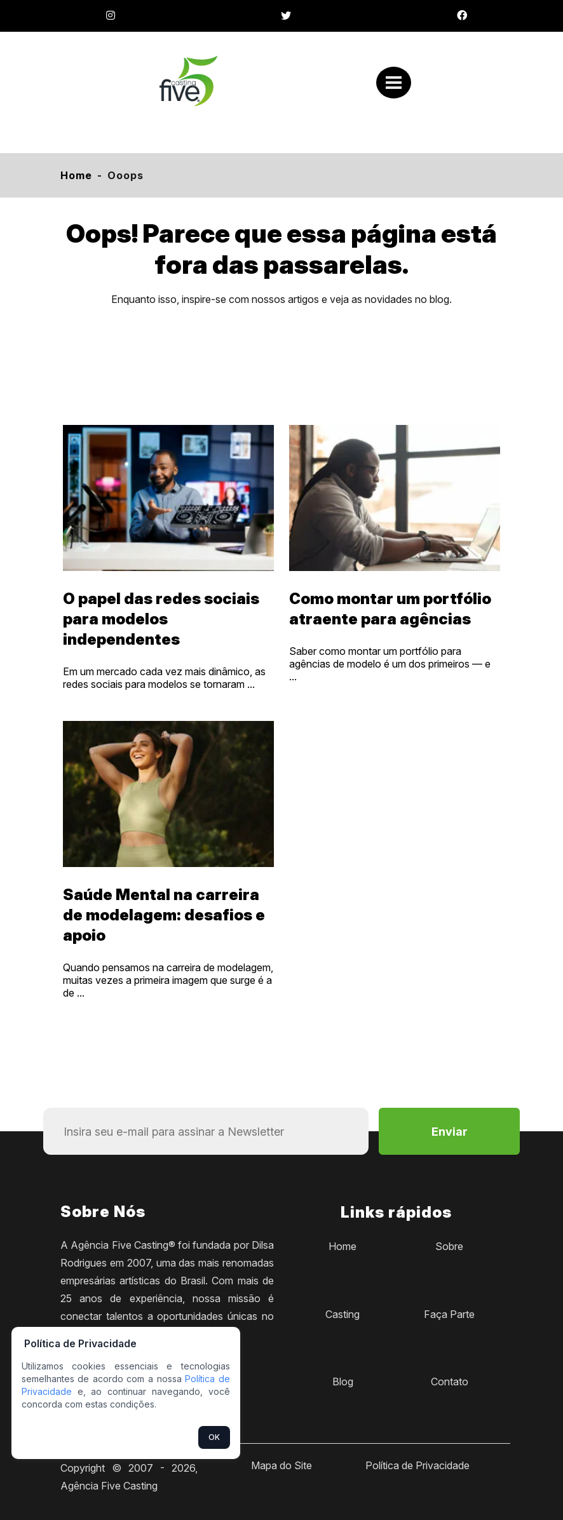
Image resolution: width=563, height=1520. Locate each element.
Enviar (449, 1131)
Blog (342, 1381)
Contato (449, 1381)
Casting (342, 1314)
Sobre (449, 1246)
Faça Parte (449, 1314)
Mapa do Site (281, 1465)
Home (76, 175)
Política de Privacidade (417, 1465)
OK (214, 1437)
